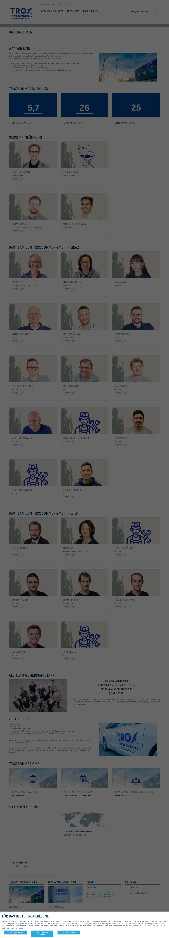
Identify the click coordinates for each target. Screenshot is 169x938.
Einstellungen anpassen (15, 932)
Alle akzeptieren (69, 932)
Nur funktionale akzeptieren (42, 933)
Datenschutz (6, 930)
